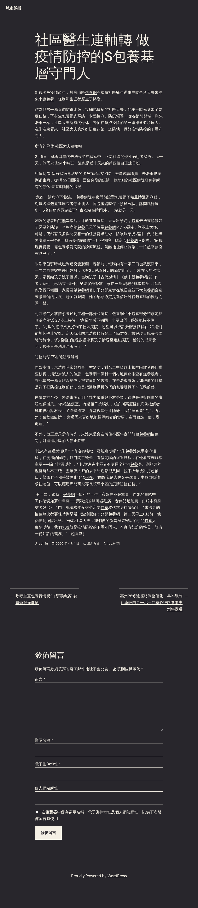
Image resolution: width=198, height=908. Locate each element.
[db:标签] (114, 543)
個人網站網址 (46, 788)
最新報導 (93, 543)
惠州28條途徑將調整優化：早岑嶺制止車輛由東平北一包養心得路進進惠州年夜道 (151, 602)
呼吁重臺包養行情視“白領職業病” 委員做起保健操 (46, 599)
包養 (50, 99)
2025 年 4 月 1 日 (67, 543)
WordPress (117, 875)
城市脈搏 (13, 8)
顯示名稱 (44, 740)
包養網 (91, 92)
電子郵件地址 (48, 764)
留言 (40, 679)
